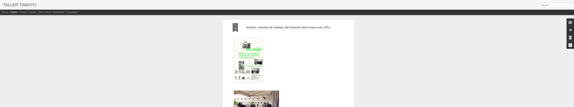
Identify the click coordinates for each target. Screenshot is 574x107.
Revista (23, 12)
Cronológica (71, 12)
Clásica (4, 12)
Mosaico (32, 12)
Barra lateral (44, 12)
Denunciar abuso (318, 105)
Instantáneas (58, 12)
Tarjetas (14, 12)
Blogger (308, 105)
